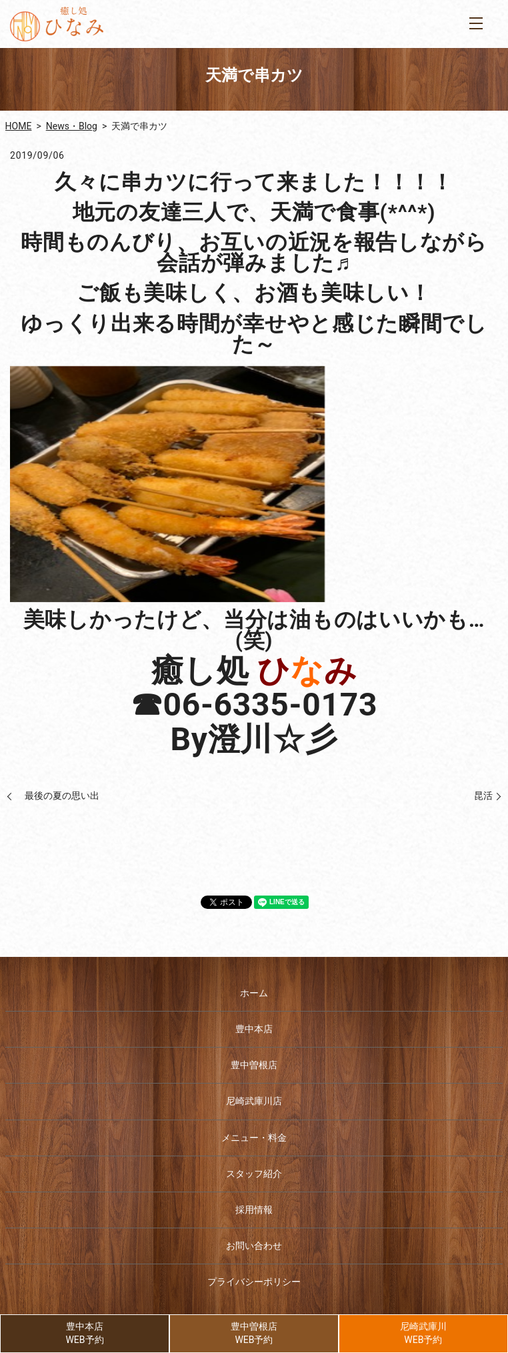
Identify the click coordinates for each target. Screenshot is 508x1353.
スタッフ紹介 (254, 1173)
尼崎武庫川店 (254, 1101)
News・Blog (71, 126)
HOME (18, 126)
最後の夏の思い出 (57, 795)
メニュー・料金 (254, 1137)
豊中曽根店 (254, 1065)
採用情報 (254, 1209)
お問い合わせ (254, 1245)
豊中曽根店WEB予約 (254, 1333)
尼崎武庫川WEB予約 (423, 1333)
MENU (476, 23)
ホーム (254, 993)
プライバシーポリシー (254, 1281)
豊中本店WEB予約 (84, 1333)
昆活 (479, 795)
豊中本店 (254, 1029)
